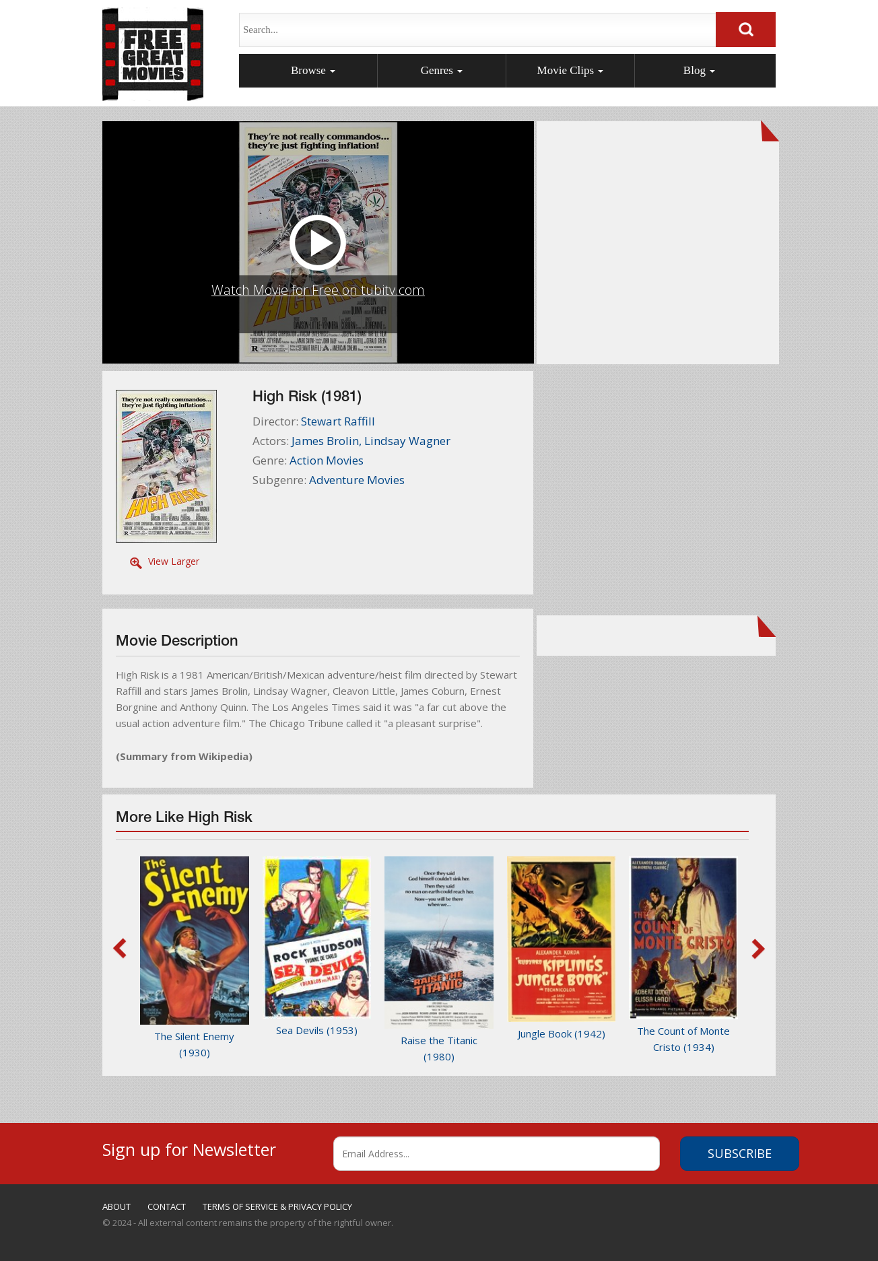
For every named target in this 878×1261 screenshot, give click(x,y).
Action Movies (327, 460)
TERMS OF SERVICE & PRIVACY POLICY (277, 1206)
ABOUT (116, 1206)
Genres (442, 70)
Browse (313, 70)
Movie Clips (570, 70)
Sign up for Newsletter (189, 1147)
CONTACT (166, 1206)
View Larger (173, 561)
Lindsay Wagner (407, 440)
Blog (699, 70)
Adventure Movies (357, 479)
